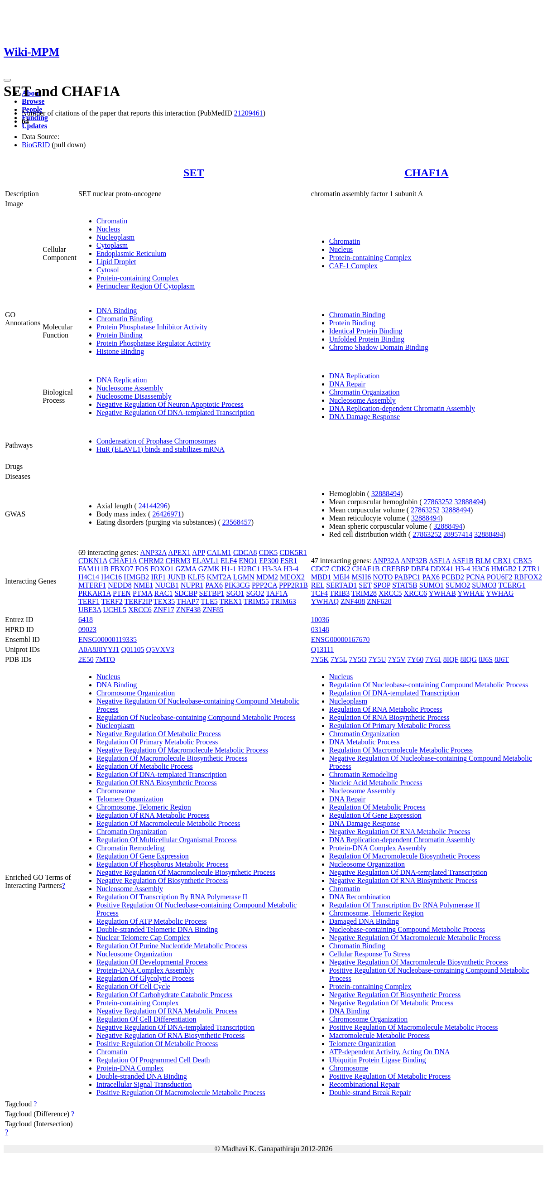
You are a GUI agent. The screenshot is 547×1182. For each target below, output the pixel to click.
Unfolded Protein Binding (366, 339)
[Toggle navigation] (7, 80)
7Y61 (433, 659)
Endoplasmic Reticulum (131, 253)
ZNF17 (164, 609)
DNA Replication (121, 380)
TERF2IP (138, 601)
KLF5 (196, 577)
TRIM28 (364, 593)
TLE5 (209, 601)
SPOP (381, 585)
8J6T (501, 659)
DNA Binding (116, 310)
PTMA (143, 593)
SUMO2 (458, 585)
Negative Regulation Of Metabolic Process (158, 734)
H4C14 (88, 577)
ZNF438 (188, 609)
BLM (483, 560)
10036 (320, 619)
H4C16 (111, 577)
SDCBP (185, 593)
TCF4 (319, 593)
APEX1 (179, 552)
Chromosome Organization (135, 693)
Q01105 (132, 649)
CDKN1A (92, 560)
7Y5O (358, 659)
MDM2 (267, 577)
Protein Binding (119, 335)
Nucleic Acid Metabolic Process (375, 782)
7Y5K (320, 659)
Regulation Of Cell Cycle (133, 986)
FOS (142, 569)
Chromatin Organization (364, 392)
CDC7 (320, 569)
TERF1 (89, 601)
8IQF (451, 659)
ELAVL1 (205, 560)
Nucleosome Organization (134, 954)
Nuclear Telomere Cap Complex (143, 937)
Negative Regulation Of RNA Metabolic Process (167, 1011)
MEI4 (341, 577)
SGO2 (255, 593)
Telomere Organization (129, 799)
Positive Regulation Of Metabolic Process (157, 1043)
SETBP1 (212, 593)
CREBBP (395, 569)
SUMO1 (431, 585)
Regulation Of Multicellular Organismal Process (166, 840)
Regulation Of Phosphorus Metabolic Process (162, 864)
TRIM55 (256, 601)
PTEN (122, 593)
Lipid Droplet (116, 261)
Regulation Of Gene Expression (142, 856)
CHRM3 (177, 560)
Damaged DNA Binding (364, 921)
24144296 (153, 506)
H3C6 (480, 569)
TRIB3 (340, 593)
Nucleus (108, 229)
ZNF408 (353, 601)
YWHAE (471, 593)
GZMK (209, 569)
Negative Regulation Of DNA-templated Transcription (175, 412)
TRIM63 (283, 601)
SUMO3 (484, 585)
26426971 (166, 514)
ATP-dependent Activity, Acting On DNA (389, 1052)
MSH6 (361, 577)
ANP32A (153, 552)
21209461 (248, 113)
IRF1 (158, 577)
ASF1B (463, 560)
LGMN (243, 577)
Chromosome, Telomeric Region (143, 807)
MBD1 (321, 577)
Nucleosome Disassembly (134, 396)
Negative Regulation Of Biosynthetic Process (162, 880)
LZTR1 (529, 569)
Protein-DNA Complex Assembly (145, 970)
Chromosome (115, 791)
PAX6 (214, 585)
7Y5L (339, 659)
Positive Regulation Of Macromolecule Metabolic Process (180, 1092)
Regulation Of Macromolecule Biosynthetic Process (171, 758)
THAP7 (188, 601)
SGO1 (235, 593)
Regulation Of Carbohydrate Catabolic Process (164, 995)
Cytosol (107, 270)
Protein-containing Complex (137, 278)
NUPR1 (192, 585)
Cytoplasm (112, 245)
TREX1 (230, 601)
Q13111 (322, 649)
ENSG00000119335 (107, 639)
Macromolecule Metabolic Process (379, 1035)
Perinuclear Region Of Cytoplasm (145, 286)
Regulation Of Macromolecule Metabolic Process (168, 823)
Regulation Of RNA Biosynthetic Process (156, 782)
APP (198, 552)
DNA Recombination (360, 897)
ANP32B (414, 560)
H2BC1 (249, 569)
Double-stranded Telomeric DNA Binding (157, 929)
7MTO (105, 659)
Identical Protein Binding (366, 331)
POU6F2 (500, 577)
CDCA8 (245, 552)
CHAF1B (365, 569)
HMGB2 (136, 577)
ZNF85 (212, 609)
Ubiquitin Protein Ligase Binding (377, 1060)
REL (318, 585)
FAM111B (93, 569)
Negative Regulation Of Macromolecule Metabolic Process (182, 750)
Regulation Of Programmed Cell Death (153, 1060)
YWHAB (442, 593)
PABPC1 (407, 577)
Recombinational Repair (364, 1084)
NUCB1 (166, 585)
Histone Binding (120, 351)
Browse (33, 101)
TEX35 (164, 601)
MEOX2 (292, 577)
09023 (87, 629)
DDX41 (442, 569)
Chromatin (111, 221)
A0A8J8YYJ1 (99, 649)
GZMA (185, 569)
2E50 (86, 659)
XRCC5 (390, 593)
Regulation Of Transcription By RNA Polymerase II (171, 897)
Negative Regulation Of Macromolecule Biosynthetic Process (185, 872)
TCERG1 (511, 585)
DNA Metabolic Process (364, 742)
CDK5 (268, 552)
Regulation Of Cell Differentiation (146, 1019)
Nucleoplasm (115, 237)
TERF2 (112, 601)
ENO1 (248, 560)
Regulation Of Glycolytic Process (145, 978)
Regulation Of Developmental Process (152, 962)
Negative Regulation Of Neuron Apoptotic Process (170, 404)
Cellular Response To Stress (369, 954)
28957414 (457, 534)
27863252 (438, 502)
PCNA (475, 577)
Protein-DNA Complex (129, 1068)
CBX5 (522, 560)
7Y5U (377, 659)
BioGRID (36, 145)
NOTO (383, 577)
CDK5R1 (293, 552)
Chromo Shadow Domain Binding (378, 347)
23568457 (236, 522)
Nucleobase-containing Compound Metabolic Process (407, 929)
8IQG (469, 659)
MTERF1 (92, 585)
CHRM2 (151, 560)
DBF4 (420, 569)
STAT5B (404, 585)
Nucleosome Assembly (129, 388)
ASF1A (440, 560)
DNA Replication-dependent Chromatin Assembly (402, 408)
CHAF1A (426, 173)
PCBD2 (452, 577)
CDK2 (340, 569)
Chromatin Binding (124, 319)
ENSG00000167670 (340, 639)
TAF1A (277, 593)
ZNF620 (379, 601)
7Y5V (397, 659)
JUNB (177, 577)
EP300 (268, 560)
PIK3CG (237, 585)
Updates (34, 126)
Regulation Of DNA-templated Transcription (161, 774)
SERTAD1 (341, 585)
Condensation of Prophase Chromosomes (156, 441)
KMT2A (219, 577)
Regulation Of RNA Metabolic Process (153, 815)
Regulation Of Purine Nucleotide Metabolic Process (171, 946)
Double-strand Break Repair (370, 1092)
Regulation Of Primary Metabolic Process (157, 742)
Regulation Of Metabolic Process (144, 766)
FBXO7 (122, 569)
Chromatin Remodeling (130, 848)
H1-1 (228, 569)
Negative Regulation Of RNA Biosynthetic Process (170, 1035)
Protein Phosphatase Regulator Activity (153, 343)
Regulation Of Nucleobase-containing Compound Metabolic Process (195, 717)
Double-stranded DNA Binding (141, 1076)
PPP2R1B (293, 585)
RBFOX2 (528, 577)
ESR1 (288, 560)
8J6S (486, 659)
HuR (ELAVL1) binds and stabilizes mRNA (160, 449)
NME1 (144, 585)
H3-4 (290, 569)
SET (193, 173)
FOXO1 (162, 569)
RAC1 (163, 593)
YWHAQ (325, 601)
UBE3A (89, 609)
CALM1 (219, 552)
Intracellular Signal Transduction (144, 1084)
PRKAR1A (94, 593)
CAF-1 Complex (353, 266)
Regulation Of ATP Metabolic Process (151, 921)
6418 (85, 619)
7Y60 (416, 659)
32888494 (385, 493)
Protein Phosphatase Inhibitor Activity (151, 327)
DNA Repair (347, 384)
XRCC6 (140, 609)
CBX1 (502, 560)
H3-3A (272, 569)
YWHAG (499, 593)
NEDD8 (119, 585)
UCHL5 (115, 609)
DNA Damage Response (364, 416)
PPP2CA (264, 585)
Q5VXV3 (160, 649)
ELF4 (229, 560)
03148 (320, 629)
